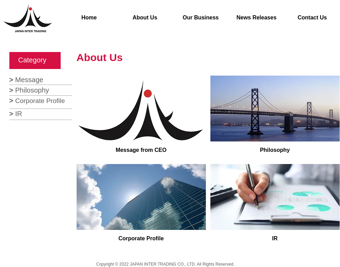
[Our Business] (201, 17)
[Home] (89, 17)
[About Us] (145, 17)
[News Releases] (257, 17)
